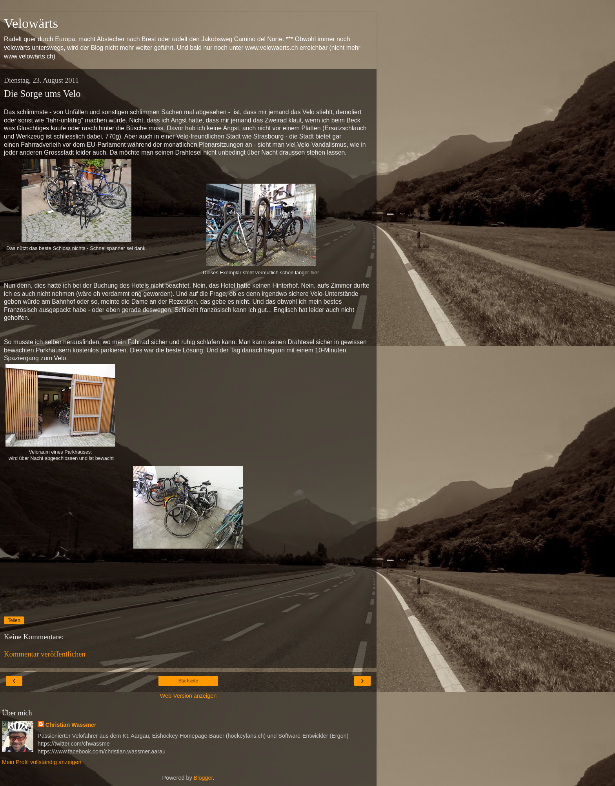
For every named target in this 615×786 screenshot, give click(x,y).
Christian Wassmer (70, 725)
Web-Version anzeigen (188, 696)
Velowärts (31, 23)
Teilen (14, 620)
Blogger (203, 778)
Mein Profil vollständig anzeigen (41, 762)
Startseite (188, 681)
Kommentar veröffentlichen (45, 654)
